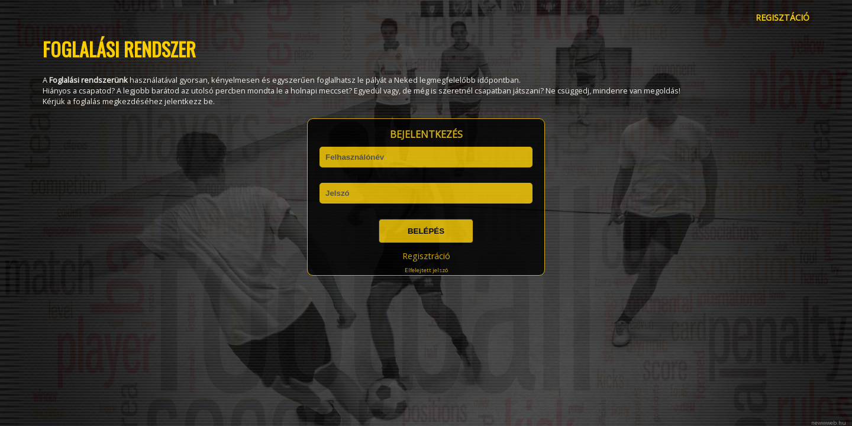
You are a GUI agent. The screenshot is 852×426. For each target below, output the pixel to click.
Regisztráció (426, 256)
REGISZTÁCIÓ (782, 17)
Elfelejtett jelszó (426, 270)
